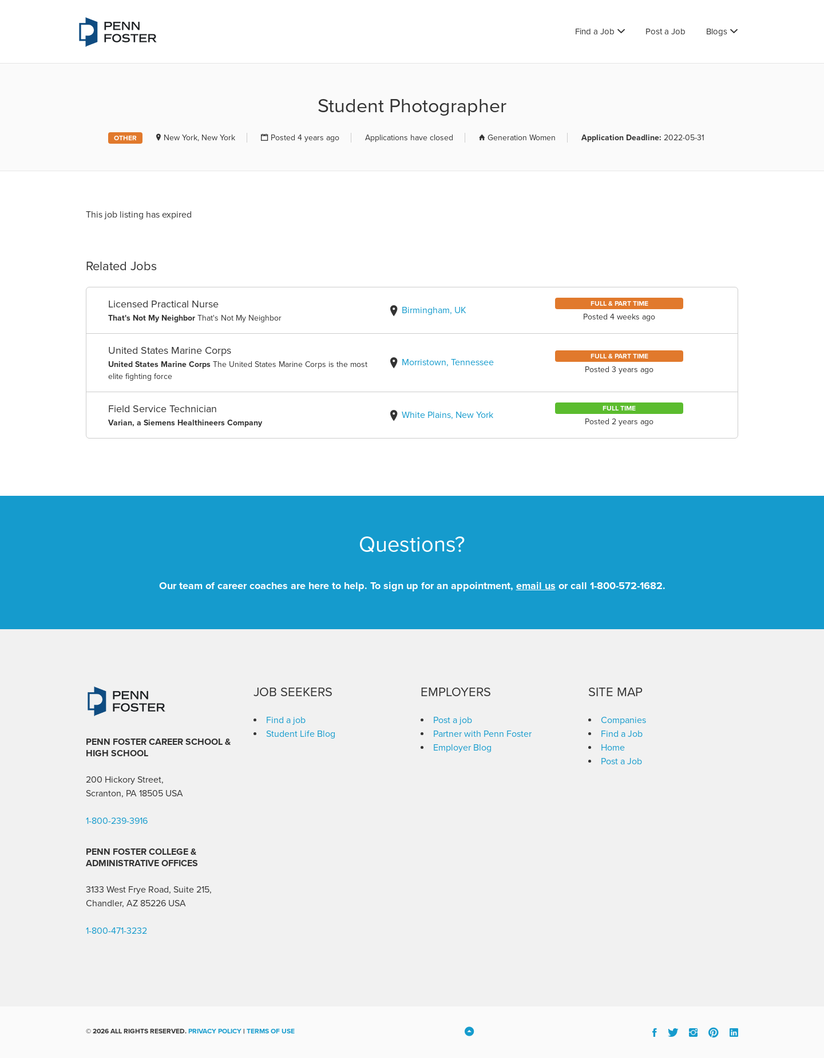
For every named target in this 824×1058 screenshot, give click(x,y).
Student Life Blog (300, 734)
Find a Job (595, 31)
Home (613, 747)
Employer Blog (462, 747)
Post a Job (665, 31)
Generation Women (522, 138)
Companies (623, 720)
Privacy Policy (214, 1031)
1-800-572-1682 (626, 585)
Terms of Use (271, 1031)
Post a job (452, 720)
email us (536, 585)
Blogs (716, 31)
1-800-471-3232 (116, 931)
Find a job (286, 720)
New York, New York (199, 138)
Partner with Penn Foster (482, 734)
